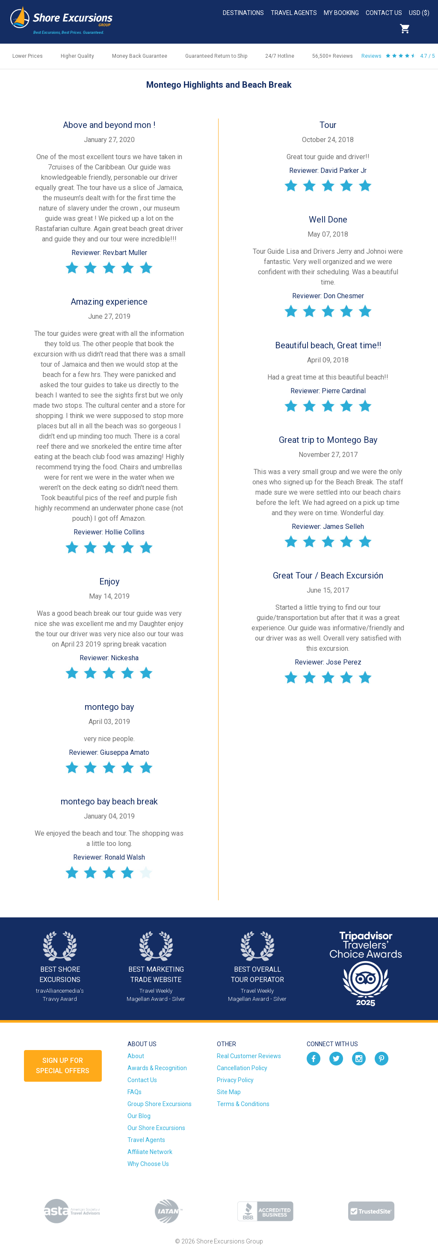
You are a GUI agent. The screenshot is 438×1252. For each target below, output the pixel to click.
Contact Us (384, 12)
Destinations (243, 12)
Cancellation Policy (242, 1068)
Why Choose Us (148, 1163)
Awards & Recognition (157, 1068)
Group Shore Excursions (159, 1104)
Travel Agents (294, 12)
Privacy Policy (235, 1080)
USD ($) (419, 12)
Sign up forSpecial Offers (62, 1065)
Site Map (229, 1092)
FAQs (134, 1092)
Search (423, 29)
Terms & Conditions (243, 1104)
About (135, 1056)
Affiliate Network (149, 1151)
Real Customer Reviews (249, 1056)
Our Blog (139, 1116)
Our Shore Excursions (156, 1127)
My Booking (341, 12)
